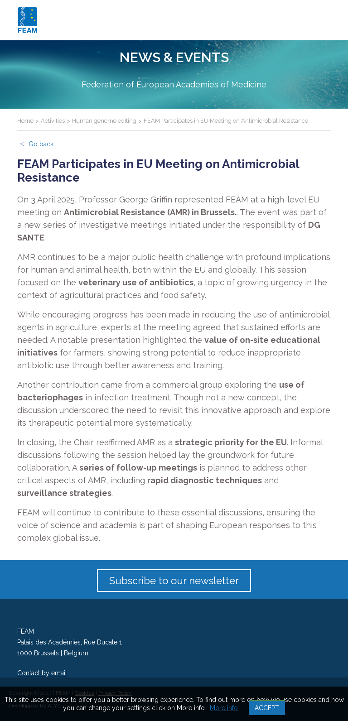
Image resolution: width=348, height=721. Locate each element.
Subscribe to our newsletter (174, 580)
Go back (41, 144)
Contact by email (42, 673)
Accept (267, 707)
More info (224, 707)
